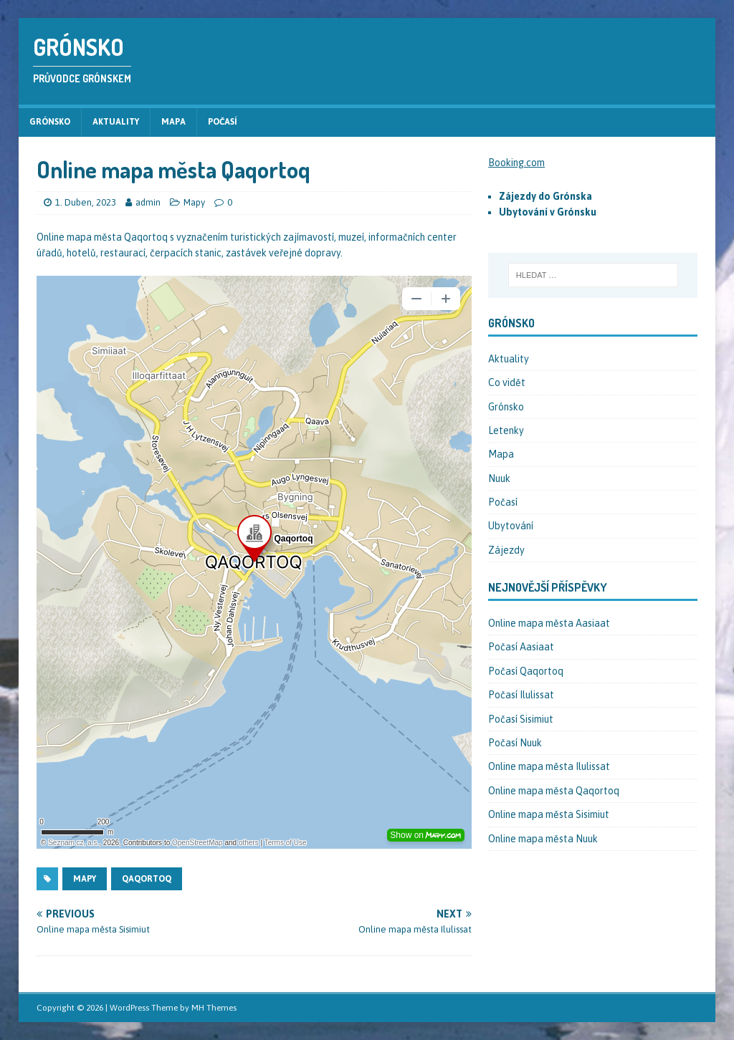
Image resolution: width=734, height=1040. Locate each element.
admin (148, 202)
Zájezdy (506, 550)
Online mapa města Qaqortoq (553, 790)
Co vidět (506, 382)
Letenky (506, 430)
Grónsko (49, 122)
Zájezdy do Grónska (545, 196)
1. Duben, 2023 (85, 202)
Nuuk (499, 478)
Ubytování (510, 525)
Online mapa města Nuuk (543, 838)
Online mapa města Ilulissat (549, 766)
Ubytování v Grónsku (547, 212)
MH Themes (214, 1008)
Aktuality (115, 122)
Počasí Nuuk (515, 742)
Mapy (194, 202)
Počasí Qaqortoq (525, 671)
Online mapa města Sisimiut (548, 814)
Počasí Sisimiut (520, 719)
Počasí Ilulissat (521, 694)
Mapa (173, 122)
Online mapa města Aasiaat (549, 623)
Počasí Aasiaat (521, 647)
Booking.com (516, 162)
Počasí (222, 122)
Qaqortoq (146, 879)
